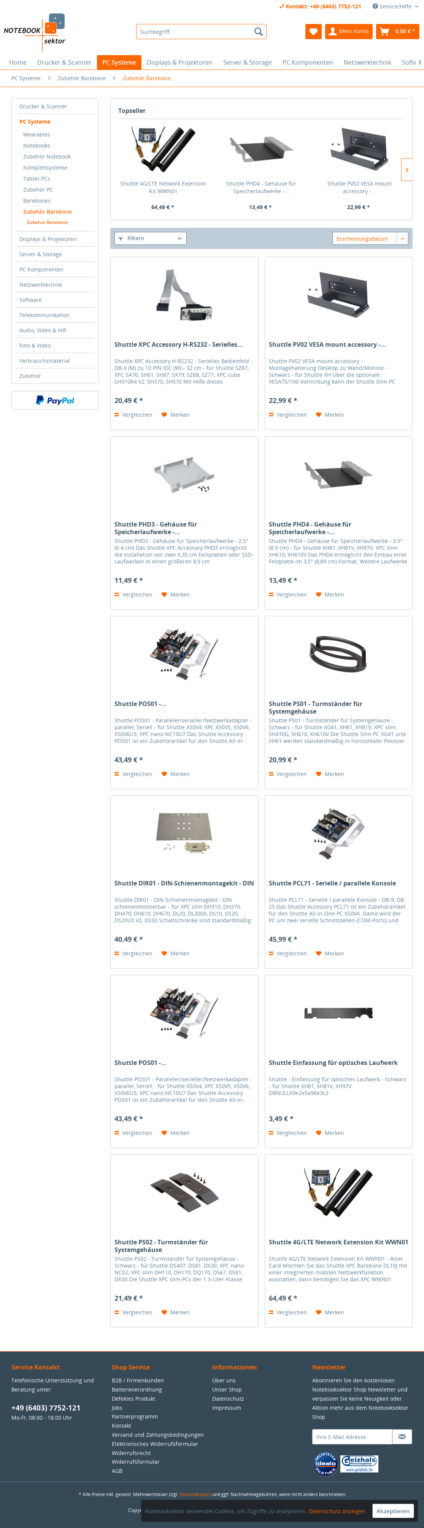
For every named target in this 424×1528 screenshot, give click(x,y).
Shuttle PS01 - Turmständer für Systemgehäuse (315, 707)
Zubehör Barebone (47, 211)
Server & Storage (40, 254)
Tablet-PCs (36, 178)
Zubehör (30, 375)
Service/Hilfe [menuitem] (393, 6)
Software (30, 299)
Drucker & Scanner (43, 106)
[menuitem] (201, 31)
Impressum (226, 1407)
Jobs (117, 1407)
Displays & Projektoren (48, 239)
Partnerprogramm (135, 1416)
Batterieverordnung (137, 1389)
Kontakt (121, 1425)
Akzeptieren (393, 1511)
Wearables (36, 134)
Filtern (131, 238)
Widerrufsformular (136, 1461)
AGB (117, 1470)
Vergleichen (133, 414)
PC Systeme (34, 121)
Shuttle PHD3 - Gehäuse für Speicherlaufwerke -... (155, 528)
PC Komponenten (41, 269)
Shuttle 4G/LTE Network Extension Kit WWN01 (163, 187)
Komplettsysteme (45, 167)
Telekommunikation (44, 315)
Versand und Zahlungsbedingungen (158, 1434)
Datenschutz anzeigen (337, 1511)
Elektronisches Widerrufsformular (155, 1443)
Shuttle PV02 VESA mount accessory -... (359, 187)
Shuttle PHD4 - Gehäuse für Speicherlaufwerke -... (261, 187)
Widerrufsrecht (131, 1453)
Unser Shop (227, 1389)
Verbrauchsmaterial (44, 360)
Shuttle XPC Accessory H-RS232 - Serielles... (178, 345)
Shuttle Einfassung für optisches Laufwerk (333, 1063)
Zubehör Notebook (47, 156)
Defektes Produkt (133, 1398)
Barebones (37, 200)
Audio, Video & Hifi (42, 330)
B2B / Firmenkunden (138, 1380)
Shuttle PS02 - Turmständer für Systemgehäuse (161, 1245)
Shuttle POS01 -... (140, 704)
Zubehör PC (38, 189)
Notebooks (36, 145)
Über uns (224, 1380)
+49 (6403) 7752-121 (46, 1408)
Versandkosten (195, 1494)
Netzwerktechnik (40, 284)
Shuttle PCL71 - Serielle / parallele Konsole (332, 883)
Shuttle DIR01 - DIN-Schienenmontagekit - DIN (184, 883)
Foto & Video (35, 345)
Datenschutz (228, 1398)
